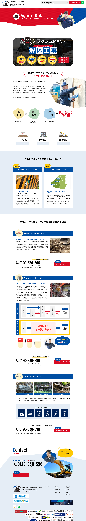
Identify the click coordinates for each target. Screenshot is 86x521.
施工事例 (71, 5)
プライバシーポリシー (69, 496)
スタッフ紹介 (61, 5)
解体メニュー (48, 5)
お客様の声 (82, 5)
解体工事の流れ (42, 5)
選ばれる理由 (29, 5)
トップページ (47, 486)
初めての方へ (35, 5)
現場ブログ (76, 5)
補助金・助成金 (55, 5)
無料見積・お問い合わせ (75, 2)
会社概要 (66, 5)
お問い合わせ (67, 494)
